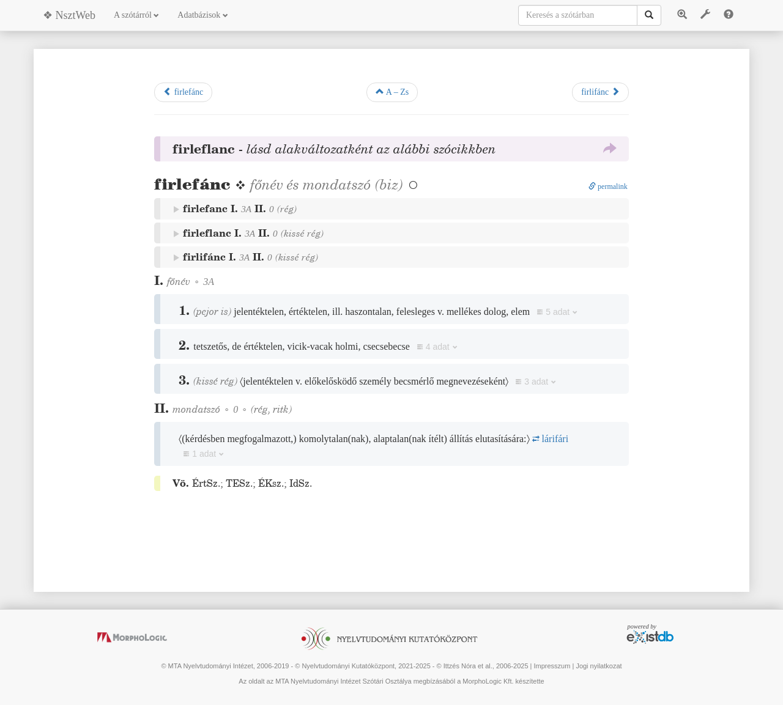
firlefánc (183, 92)
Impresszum (551, 666)
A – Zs (392, 92)
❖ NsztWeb (69, 15)
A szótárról (136, 15)
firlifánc (600, 92)
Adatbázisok (202, 15)
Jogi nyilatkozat (599, 666)
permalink (608, 186)
